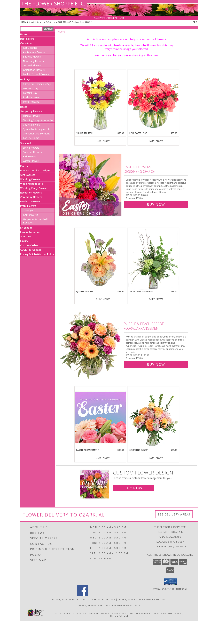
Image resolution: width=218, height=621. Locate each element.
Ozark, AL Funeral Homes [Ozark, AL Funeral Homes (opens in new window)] (69, 599)
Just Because (30, 47)
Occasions (26, 43)
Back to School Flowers (36, 74)
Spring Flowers (31, 147)
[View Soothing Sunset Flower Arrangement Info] (153, 417)
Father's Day (30, 92)
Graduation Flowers (34, 69)
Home (23, 34)
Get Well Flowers (32, 65)
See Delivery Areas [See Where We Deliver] (174, 514)
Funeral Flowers (32, 115)
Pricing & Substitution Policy (37, 254)
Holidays (25, 79)
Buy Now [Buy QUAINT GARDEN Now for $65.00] (103, 299)
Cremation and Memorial (37, 133)
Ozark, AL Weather (90, 605)
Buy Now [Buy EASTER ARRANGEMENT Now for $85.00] (103, 458)
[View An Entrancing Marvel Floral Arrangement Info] (153, 259)
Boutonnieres (30, 214)
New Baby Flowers (33, 61)
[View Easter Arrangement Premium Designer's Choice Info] (100, 417)
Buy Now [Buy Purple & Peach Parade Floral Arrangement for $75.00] (156, 364)
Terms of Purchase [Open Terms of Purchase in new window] (167, 613)
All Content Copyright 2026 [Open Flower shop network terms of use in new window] (75, 613)
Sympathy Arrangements (36, 129)
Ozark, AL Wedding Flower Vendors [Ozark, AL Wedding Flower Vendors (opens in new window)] (142, 599)
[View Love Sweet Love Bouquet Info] (153, 100)
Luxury (24, 241)
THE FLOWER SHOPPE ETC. (53, 3)
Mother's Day (30, 88)
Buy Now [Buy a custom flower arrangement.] (133, 488)
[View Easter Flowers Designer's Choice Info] (90, 185)
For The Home (31, 138)
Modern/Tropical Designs (35, 170)
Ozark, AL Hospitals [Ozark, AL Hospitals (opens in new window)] (102, 599)
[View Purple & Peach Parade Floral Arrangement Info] (90, 343)
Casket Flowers (31, 124)
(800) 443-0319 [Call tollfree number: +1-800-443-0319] (86, 22)
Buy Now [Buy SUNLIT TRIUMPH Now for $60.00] (103, 141)
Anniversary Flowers (34, 52)
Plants (24, 166)
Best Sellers (27, 38)
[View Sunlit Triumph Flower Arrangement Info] (100, 101)
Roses (23, 106)
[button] (170, 581)
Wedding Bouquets (31, 183)
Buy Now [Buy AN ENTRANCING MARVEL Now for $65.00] (156, 299)
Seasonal (25, 143)
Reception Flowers (31, 192)
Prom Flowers (28, 205)
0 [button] (195, 22)
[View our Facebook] (82, 595)
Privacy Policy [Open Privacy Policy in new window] (140, 613)
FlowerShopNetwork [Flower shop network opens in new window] (111, 613)
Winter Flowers (31, 161)
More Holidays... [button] (32, 101)
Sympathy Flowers (31, 111)
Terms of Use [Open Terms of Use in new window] (119, 615)
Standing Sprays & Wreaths (38, 120)
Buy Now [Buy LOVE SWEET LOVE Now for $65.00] (156, 141)
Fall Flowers (29, 156)
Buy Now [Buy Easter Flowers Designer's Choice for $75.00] (156, 204)
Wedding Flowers (30, 179)
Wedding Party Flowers (33, 188)
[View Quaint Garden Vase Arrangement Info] (100, 259)
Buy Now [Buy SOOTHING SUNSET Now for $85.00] (156, 458)
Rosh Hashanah (31, 97)
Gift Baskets (27, 174)
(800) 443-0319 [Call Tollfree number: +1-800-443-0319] (177, 546)
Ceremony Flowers (31, 197)
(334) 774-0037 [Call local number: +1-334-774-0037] (64, 22)
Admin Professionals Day (37, 84)
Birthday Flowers (32, 56)
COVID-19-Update (30, 249)
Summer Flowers (32, 152)
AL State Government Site (123, 605)
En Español (26, 227)
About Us (25, 236)
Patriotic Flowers (30, 201)
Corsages (28, 210)
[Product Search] (31, 29)
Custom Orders (29, 245)
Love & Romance (30, 232)
